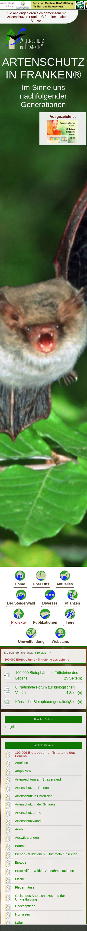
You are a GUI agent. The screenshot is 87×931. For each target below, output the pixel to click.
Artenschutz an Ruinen (32, 788)
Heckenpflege (25, 906)
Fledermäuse (25, 887)
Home (20, 578)
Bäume (20, 846)
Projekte (18, 616)
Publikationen (45, 616)
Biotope (20, 862)
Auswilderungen (27, 837)
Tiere (70, 616)
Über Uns (41, 578)
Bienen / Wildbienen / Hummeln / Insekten (46, 854)
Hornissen (22, 914)
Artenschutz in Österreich (34, 796)
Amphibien (23, 771)
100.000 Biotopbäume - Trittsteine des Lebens (37, 659)
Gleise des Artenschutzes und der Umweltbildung (40, 897)
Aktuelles (64, 578)
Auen (19, 829)
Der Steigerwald (21, 597)
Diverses (50, 597)
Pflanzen (72, 597)
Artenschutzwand (28, 821)
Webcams (60, 635)
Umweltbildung (31, 635)
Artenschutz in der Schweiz (35, 804)
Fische (20, 879)
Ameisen (21, 763)
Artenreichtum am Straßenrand (38, 779)
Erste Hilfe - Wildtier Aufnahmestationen (44, 871)
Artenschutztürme (28, 812)
